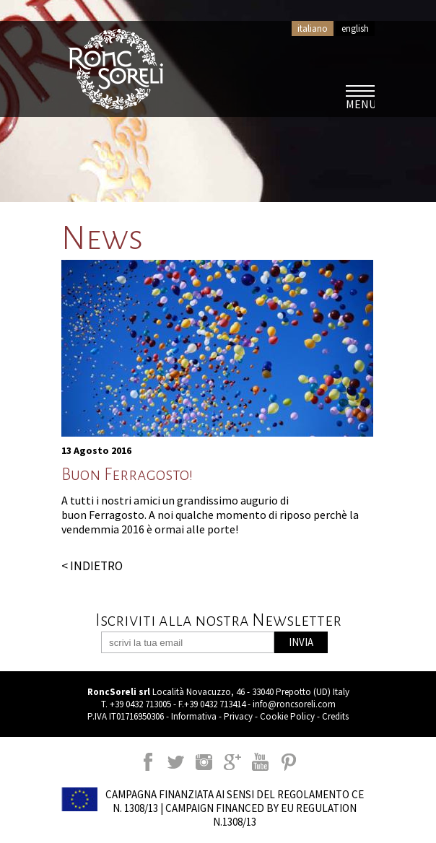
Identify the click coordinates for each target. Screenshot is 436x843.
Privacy (238, 716)
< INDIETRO (92, 566)
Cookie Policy (287, 716)
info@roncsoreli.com (294, 704)
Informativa (194, 716)
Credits (335, 716)
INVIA (301, 642)
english (355, 28)
